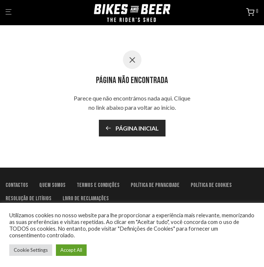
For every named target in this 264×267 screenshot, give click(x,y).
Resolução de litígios (28, 198)
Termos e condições (98, 185)
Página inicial (132, 128)
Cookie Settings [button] (31, 250)
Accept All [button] (71, 250)
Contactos (17, 185)
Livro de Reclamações (86, 198)
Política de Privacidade (155, 185)
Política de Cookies (211, 185)
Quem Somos (52, 185)
